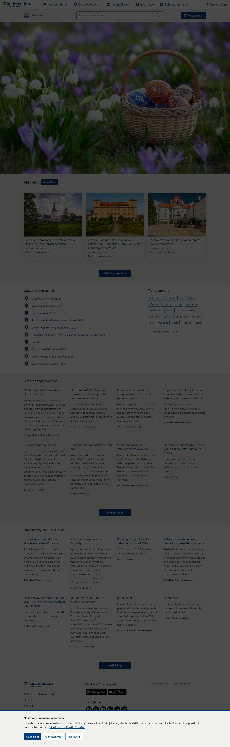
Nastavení (74, 736)
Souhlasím (32, 736)
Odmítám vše (53, 736)
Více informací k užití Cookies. (67, 727)
